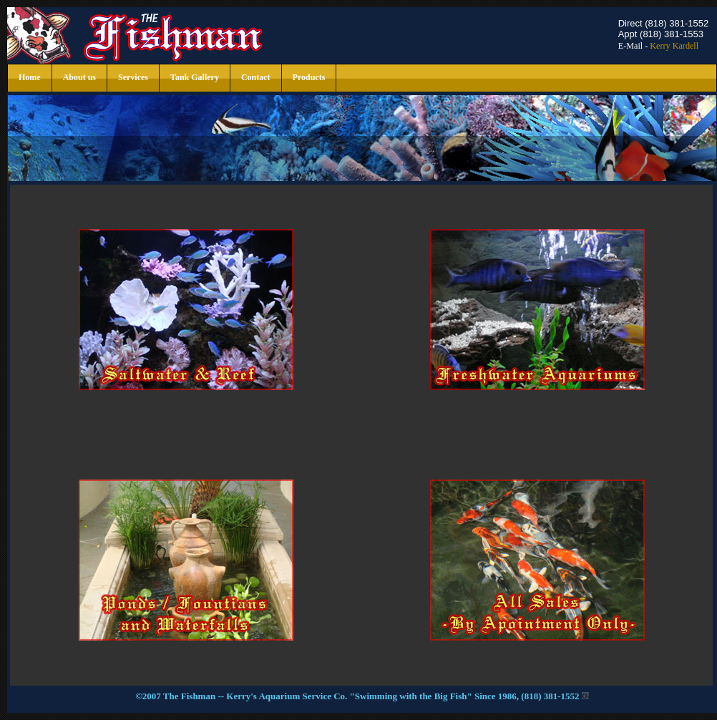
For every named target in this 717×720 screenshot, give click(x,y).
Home (30, 77)
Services (133, 77)
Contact (255, 77)
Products (309, 77)
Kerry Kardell (674, 46)
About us (79, 77)
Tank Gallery (194, 77)
